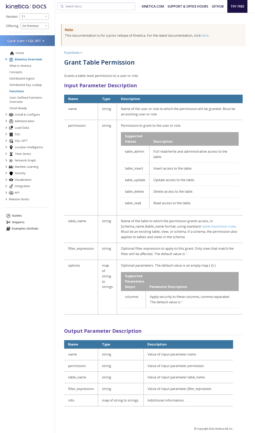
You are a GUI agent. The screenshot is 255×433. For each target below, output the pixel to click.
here (205, 35)
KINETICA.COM (153, 6)
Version (12, 16)
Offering (12, 26)
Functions (71, 52)
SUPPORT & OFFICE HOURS (188, 6)
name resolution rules (219, 226)
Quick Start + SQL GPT (26, 40)
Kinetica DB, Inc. (224, 428)
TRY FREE (237, 6)
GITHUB (218, 6)
